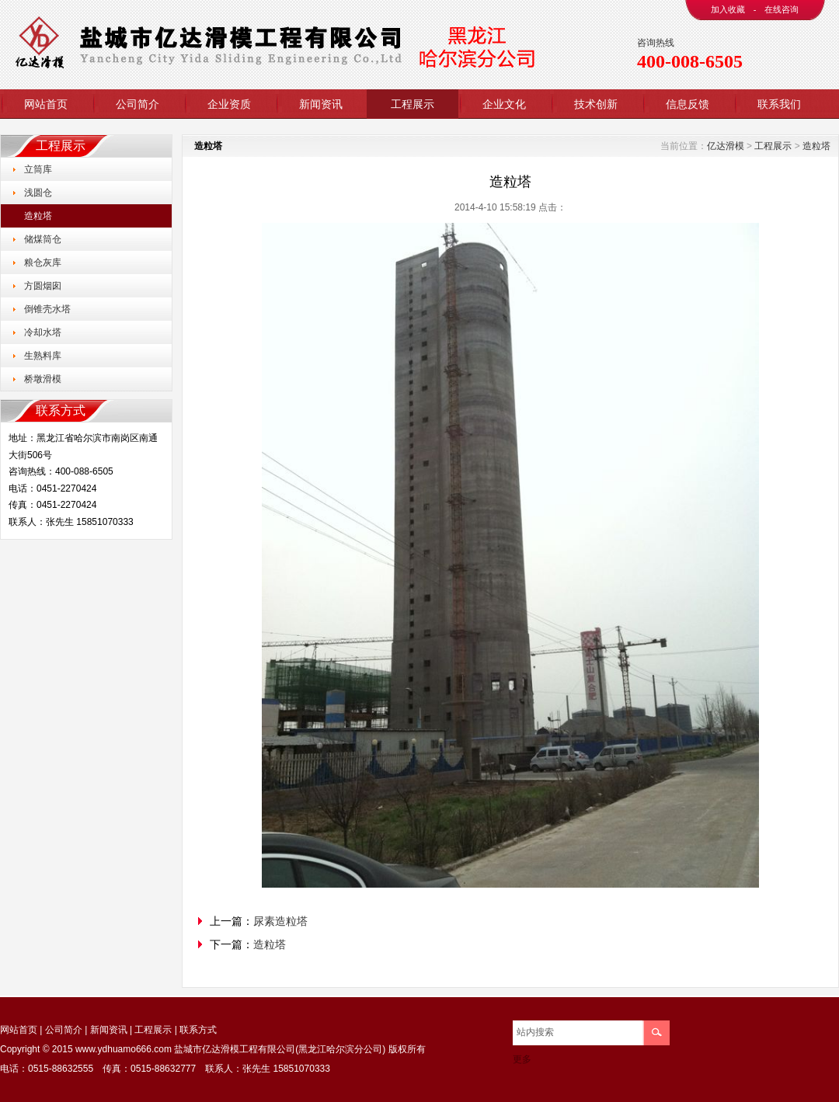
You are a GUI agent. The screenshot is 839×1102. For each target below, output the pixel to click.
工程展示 (412, 104)
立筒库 (38, 169)
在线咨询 (781, 9)
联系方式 (198, 1029)
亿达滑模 (725, 146)
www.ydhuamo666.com (123, 1049)
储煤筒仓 (42, 239)
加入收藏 (728, 9)
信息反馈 (687, 104)
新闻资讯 (321, 104)
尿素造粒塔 (280, 921)
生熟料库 (42, 355)
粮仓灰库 (42, 262)
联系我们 (779, 104)
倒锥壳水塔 (47, 309)
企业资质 (229, 104)
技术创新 (596, 104)
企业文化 (504, 104)
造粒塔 (38, 215)
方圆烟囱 (42, 285)
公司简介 (137, 104)
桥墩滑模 (42, 379)
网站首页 (46, 104)
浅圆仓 (38, 192)
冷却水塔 (42, 332)
